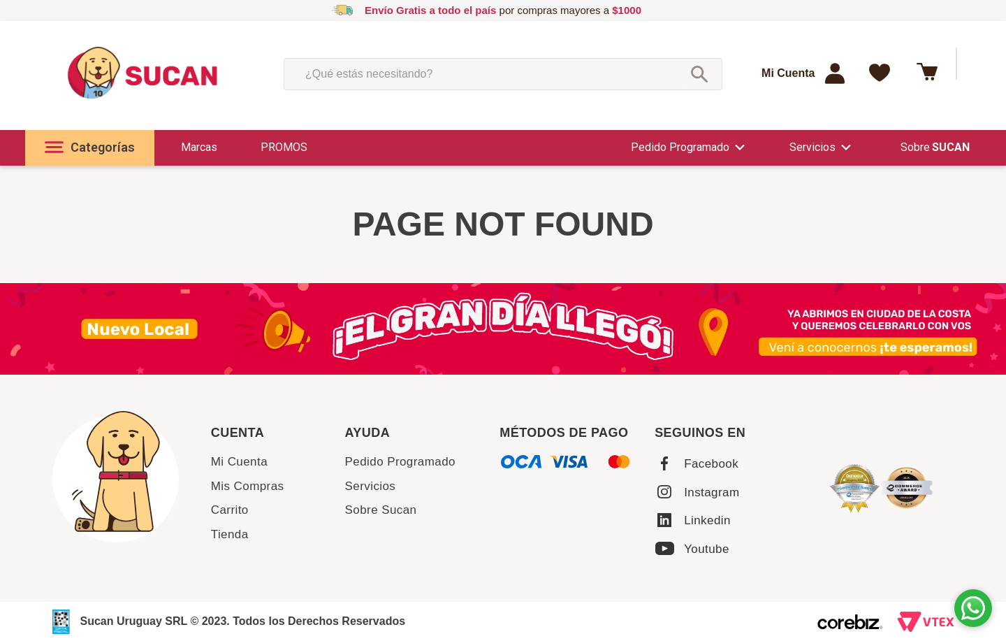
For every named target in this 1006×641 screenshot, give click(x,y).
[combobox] (503, 74)
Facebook (711, 463)
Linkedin (707, 520)
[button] (89, 148)
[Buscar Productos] (699, 74)
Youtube (706, 549)
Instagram (711, 492)
